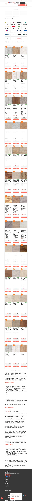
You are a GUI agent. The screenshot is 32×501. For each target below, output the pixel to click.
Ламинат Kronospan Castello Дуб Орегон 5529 (16, 181)
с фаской (6, 41)
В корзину (8, 117)
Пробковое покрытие (6, 484)
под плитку (13, 41)
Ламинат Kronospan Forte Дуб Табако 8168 (24, 255)
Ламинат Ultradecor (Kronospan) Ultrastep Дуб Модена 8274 (15, 107)
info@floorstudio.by (17, 2)
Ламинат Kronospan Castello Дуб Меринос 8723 (24, 132)
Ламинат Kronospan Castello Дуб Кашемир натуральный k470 (16, 156)
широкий (24, 41)
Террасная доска (6, 483)
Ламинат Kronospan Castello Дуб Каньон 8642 (16, 206)
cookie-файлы (12, 495)
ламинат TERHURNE (7, 411)
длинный (6, 42)
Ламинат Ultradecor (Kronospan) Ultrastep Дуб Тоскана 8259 (7, 57)
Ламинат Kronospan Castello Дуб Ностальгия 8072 (24, 181)
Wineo (9, 418)
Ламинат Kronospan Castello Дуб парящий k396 (8, 156)
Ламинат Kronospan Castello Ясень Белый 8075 (8, 206)
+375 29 (12, 2)
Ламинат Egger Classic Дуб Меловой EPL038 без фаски (15, 304)
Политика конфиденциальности (7, 474)
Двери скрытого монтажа (7, 486)
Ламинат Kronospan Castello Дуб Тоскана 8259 (16, 132)
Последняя (19, 370)
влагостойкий (17, 41)
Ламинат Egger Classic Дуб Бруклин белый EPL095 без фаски (8, 329)
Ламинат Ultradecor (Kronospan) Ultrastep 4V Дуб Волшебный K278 (7, 355)
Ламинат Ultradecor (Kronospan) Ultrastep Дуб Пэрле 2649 (16, 82)
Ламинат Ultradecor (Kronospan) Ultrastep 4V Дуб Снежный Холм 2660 (16, 355)
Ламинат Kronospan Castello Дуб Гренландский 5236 (24, 156)
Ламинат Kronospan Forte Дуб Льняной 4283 (16, 231)
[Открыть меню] (26, 5)
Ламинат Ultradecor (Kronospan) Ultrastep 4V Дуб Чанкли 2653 (23, 355)
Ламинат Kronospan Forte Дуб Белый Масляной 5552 (16, 255)
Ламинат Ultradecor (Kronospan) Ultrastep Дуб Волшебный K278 (7, 107)
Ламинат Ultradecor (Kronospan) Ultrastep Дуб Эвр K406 (15, 57)
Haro (9, 413)
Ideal (5, 435)
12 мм (15, 42)
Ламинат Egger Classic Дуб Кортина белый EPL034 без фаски (8, 304)
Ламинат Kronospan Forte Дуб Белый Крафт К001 (24, 231)
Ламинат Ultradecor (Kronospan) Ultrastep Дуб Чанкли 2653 (7, 82)
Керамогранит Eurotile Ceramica (7, 485)
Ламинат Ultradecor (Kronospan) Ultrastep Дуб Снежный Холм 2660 (23, 57)
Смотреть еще (19, 42)
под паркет (9, 41)
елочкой (9, 42)
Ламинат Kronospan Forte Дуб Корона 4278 (8, 255)
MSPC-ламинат (6, 481)
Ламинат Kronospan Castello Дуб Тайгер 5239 (8, 181)
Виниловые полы (6, 479)
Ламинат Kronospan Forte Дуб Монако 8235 (8, 279)
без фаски (21, 41)
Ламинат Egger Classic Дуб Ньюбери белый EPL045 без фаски (23, 279)
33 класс (12, 42)
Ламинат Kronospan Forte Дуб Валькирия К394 (16, 279)
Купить (8, 68)
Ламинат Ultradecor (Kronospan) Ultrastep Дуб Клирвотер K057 (23, 82)
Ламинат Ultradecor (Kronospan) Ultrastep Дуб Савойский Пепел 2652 (23, 107)
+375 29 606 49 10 (10, 476)
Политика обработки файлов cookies (8, 475)
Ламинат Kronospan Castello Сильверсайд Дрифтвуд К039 (24, 206)
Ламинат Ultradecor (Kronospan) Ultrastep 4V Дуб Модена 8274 (23, 330)
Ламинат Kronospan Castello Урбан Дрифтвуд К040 (8, 231)
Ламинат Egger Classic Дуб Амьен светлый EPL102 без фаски (15, 329)
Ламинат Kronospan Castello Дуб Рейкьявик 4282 (8, 132)
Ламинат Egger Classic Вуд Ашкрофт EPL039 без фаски (23, 304)
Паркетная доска (6, 478)
